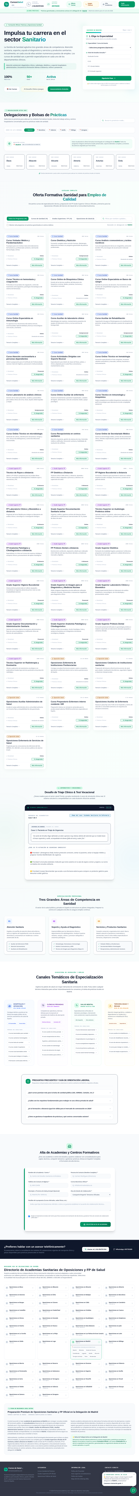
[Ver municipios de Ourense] (99, 1364)
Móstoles (81, 1350)
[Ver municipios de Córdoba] (99, 1311)
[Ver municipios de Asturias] (33, 1295)
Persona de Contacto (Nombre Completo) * (84, 1172)
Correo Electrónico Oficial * (79, 1182)
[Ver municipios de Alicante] (99, 1288)
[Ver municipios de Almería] (132, 1288)
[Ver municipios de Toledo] (33, 1387)
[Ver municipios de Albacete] (66, 1288)
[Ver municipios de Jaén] (132, 1326)
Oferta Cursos (72, 4)
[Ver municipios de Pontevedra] (33, 1372)
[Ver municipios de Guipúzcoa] (132, 1319)
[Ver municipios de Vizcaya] (132, 1387)
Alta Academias (107, 4)
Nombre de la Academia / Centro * (39, 1172)
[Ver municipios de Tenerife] (99, 1379)
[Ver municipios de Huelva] (33, 1326)
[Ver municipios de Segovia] (99, 1372)
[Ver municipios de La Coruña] (33, 1334)
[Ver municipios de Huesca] (66, 1326)
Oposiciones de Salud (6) (85, 219)
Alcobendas (93, 1356)
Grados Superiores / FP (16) (62, 219)
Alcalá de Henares (91, 1350)
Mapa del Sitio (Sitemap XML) (80, 1479)
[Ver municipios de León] (132, 1334)
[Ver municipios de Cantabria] (132, 1303)
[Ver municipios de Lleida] (33, 1342)
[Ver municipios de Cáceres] (66, 1303)
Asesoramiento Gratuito (59, 89)
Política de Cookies (77, 1476)
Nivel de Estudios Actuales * (96, 53)
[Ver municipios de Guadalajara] (99, 1319)
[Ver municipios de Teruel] (132, 1379)
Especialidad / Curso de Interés (97, 43)
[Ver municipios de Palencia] (132, 1364)
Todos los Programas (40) (17, 219)
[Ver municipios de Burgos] (33, 1303)
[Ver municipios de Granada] (66, 1319)
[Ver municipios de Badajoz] (99, 1295)
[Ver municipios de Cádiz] (99, 1303)
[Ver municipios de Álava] (33, 1288)
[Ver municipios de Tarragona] (66, 1379)
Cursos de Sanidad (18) (39, 219)
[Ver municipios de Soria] (33, 1379)
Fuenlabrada (76, 1353)
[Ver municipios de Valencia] (66, 1387)
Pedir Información (125, 4)
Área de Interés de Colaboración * (81, 1191)
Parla (86, 1356)
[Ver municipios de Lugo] (66, 1342)
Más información (37, 265)
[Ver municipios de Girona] (33, 1319)
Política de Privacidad (77, 1471)
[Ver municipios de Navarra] (66, 1364)
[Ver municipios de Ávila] (66, 1295)
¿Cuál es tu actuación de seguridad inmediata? (47, 848)
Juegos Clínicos (89, 4)
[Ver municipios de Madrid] (99, 1342)
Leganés (84, 1353)
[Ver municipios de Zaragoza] (66, 1395)
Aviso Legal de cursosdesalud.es (81, 1474)
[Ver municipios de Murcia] (33, 1364)
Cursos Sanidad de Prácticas (46, 1471)
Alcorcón (97, 1353)
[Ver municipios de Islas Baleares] (99, 1326)
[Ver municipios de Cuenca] (132, 1311)
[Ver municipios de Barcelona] (132, 1295)
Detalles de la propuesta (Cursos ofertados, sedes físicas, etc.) (47, 1200)
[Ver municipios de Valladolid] (99, 1387)
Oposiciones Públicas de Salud (47, 1476)
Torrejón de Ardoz (77, 1356)
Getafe (90, 1353)
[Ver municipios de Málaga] (132, 1342)
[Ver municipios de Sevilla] (132, 1372)
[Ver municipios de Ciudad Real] (66, 1311)
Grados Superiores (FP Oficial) (47, 1474)
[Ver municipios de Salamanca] (66, 1372)
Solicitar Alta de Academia (95, 1224)
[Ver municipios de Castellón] (33, 1311)
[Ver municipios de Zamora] (33, 1395)
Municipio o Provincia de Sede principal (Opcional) (44, 1191)
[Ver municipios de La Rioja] (66, 1334)
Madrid (75, 1350)
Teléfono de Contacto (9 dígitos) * (38, 1182)
